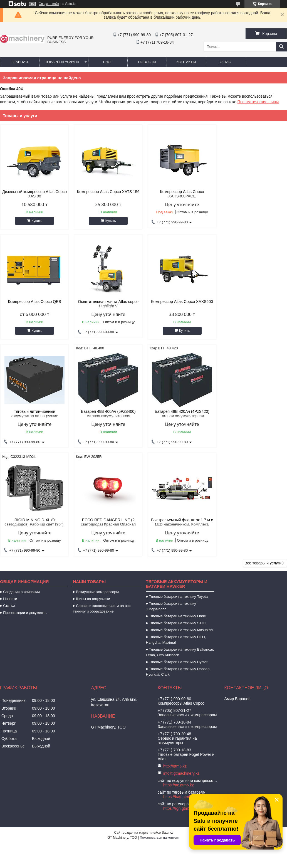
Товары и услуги (62, 62)
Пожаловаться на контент (159, 729)
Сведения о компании (21, 483)
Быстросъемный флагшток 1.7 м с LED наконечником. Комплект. (253, 413)
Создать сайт (49, 4)
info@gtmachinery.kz (181, 665)
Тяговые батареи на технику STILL (178, 514)
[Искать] (281, 46)
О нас (225, 62)
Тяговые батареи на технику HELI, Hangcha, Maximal (176, 531)
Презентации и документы (25, 504)
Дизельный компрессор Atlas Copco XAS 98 (34, 193)
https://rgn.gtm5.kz (179, 700)
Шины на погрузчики (93, 490)
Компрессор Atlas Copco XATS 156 (107, 191)
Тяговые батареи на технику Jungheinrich (171, 498)
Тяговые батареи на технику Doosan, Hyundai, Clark (178, 563)
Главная (19, 62)
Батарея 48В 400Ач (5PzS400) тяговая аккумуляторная (253, 303)
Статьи (9, 497)
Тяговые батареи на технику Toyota (178, 488)
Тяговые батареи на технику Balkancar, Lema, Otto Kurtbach (180, 544)
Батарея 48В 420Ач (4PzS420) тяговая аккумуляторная (34, 413)
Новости (147, 62)
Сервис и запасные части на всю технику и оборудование (102, 500)
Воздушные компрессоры (97, 483)
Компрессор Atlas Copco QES (252, 191)
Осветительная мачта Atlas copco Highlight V (34, 303)
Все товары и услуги (262, 454)
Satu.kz (167, 724)
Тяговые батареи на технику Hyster (178, 553)
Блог (107, 62)
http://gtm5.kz (175, 657)
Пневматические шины (258, 102)
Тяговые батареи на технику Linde (177, 507)
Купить (36, 221)
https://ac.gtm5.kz (178, 676)
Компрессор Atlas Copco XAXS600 (107, 301)
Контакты (186, 62)
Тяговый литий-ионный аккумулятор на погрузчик (180, 303)
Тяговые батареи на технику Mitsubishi (181, 521)
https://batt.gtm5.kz (179, 688)
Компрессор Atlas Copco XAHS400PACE (180, 193)
